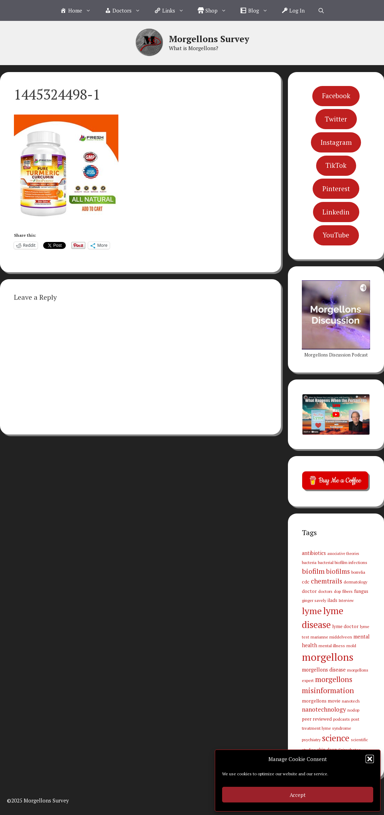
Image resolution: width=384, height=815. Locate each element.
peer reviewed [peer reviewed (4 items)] (317, 719)
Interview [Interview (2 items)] (346, 600)
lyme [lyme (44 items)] (312, 611)
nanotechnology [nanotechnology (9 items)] (324, 709)
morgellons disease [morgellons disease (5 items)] (324, 669)
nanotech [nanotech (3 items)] (351, 701)
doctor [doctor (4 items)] (309, 591)
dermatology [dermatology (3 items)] (355, 582)
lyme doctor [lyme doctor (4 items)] (345, 626)
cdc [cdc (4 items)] (305, 582)
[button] (369, 758)
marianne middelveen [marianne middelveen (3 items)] (331, 637)
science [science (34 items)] (336, 738)
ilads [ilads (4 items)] (332, 600)
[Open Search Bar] (321, 10)
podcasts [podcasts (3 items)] (341, 719)
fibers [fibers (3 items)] (347, 591)
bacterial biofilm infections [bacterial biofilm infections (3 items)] (342, 562)
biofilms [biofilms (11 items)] (338, 571)
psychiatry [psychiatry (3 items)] (311, 739)
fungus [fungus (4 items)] (361, 591)
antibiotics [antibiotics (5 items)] (314, 553)
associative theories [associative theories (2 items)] (343, 553)
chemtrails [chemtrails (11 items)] (326, 581)
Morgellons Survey (209, 39)
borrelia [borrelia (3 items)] (358, 572)
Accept (298, 794)
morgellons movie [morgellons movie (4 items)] (321, 701)
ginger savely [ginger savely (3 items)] (314, 600)
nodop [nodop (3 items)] (353, 710)
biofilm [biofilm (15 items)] (313, 571)
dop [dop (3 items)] (337, 591)
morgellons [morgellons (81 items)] (327, 657)
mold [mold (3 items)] (351, 645)
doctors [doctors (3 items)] (325, 591)
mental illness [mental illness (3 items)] (332, 645)
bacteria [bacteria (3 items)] (309, 562)
